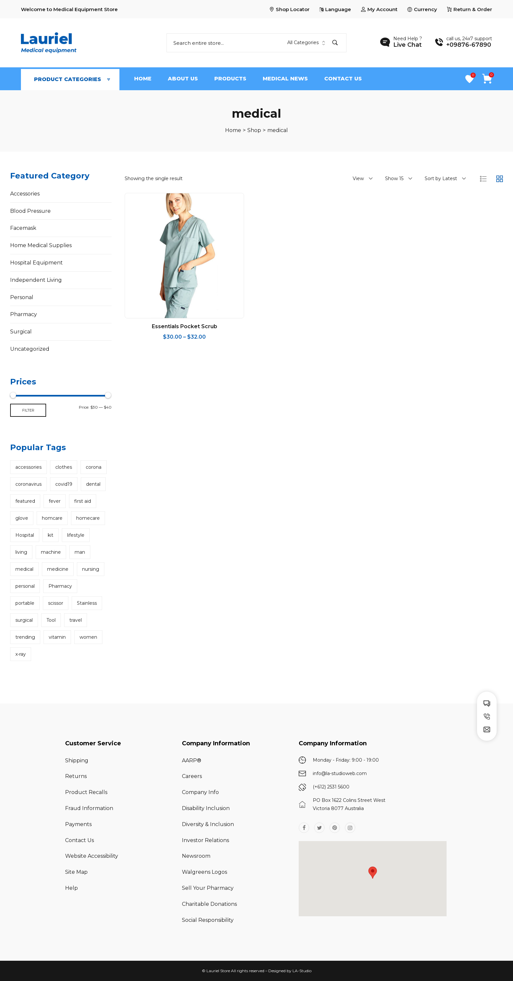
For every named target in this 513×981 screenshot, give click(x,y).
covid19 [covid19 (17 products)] (63, 484)
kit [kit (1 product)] (50, 535)
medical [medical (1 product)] (24, 569)
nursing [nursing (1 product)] (90, 569)
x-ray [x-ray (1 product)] (20, 654)
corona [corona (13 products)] (93, 467)
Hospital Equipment (36, 263)
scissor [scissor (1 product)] (55, 603)
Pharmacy (23, 314)
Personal (21, 297)
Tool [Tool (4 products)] (51, 620)
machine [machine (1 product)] (51, 552)
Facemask (23, 228)
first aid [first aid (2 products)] (82, 501)
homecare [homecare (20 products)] (88, 518)
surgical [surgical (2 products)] (24, 620)
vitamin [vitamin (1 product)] (57, 637)
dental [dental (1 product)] (93, 484)
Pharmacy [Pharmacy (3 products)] (60, 586)
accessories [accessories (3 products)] (28, 467)
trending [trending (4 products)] (25, 637)
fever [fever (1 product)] (55, 501)
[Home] (233, 130)
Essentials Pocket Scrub (184, 326)
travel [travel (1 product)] (75, 620)
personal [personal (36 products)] (25, 586)
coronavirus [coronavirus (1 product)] (28, 484)
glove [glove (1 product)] (21, 518)
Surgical (21, 332)
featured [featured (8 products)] (25, 501)
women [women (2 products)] (88, 637)
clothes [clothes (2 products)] (63, 467)
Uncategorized (29, 349)
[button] (372, 873)
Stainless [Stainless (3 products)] (87, 603)
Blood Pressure (30, 211)
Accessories (25, 194)
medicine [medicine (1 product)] (57, 569)
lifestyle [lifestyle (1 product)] (75, 535)
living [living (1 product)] (21, 552)
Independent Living (36, 280)
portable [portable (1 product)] (24, 603)
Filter (28, 410)
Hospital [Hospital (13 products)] (24, 535)
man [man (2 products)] (80, 552)
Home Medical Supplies (41, 245)
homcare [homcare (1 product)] (52, 518)
